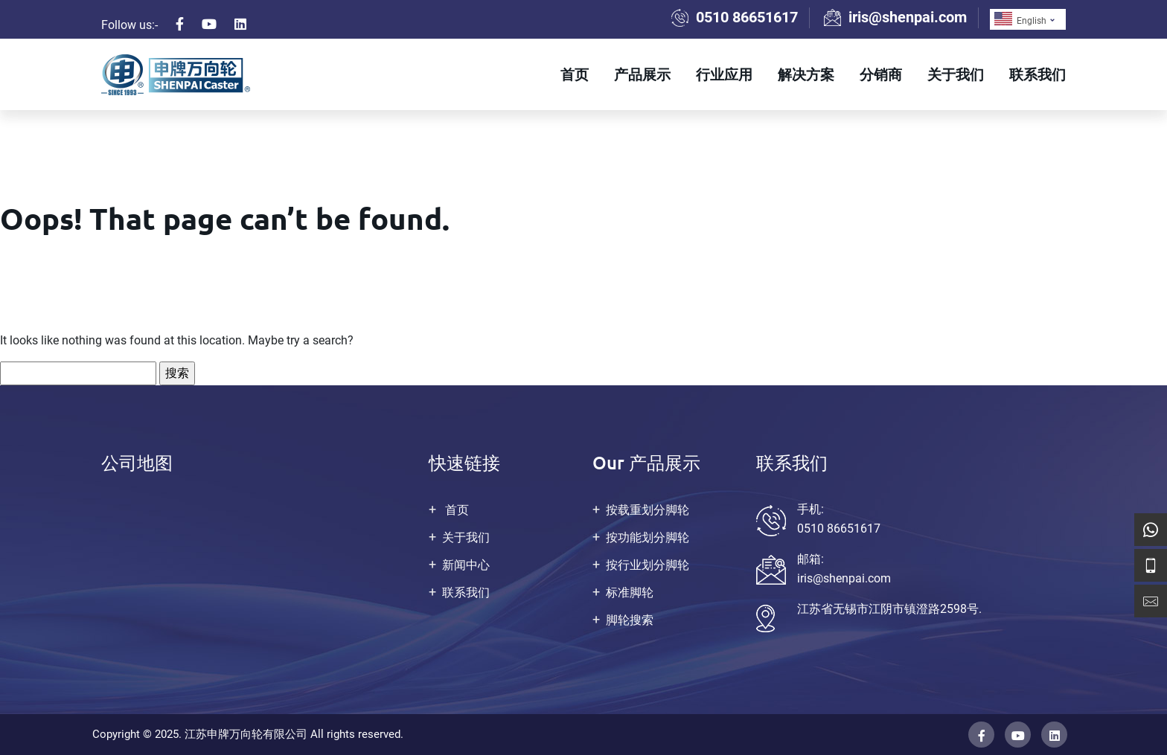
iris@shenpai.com (907, 17)
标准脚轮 (629, 592)
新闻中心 (466, 565)
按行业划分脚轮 (647, 565)
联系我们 (1037, 74)
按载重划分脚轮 (647, 510)
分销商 (881, 74)
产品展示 (642, 74)
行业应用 (724, 74)
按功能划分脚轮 (647, 537)
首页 (574, 74)
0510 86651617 (747, 17)
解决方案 (806, 74)
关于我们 (955, 74)
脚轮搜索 (629, 620)
